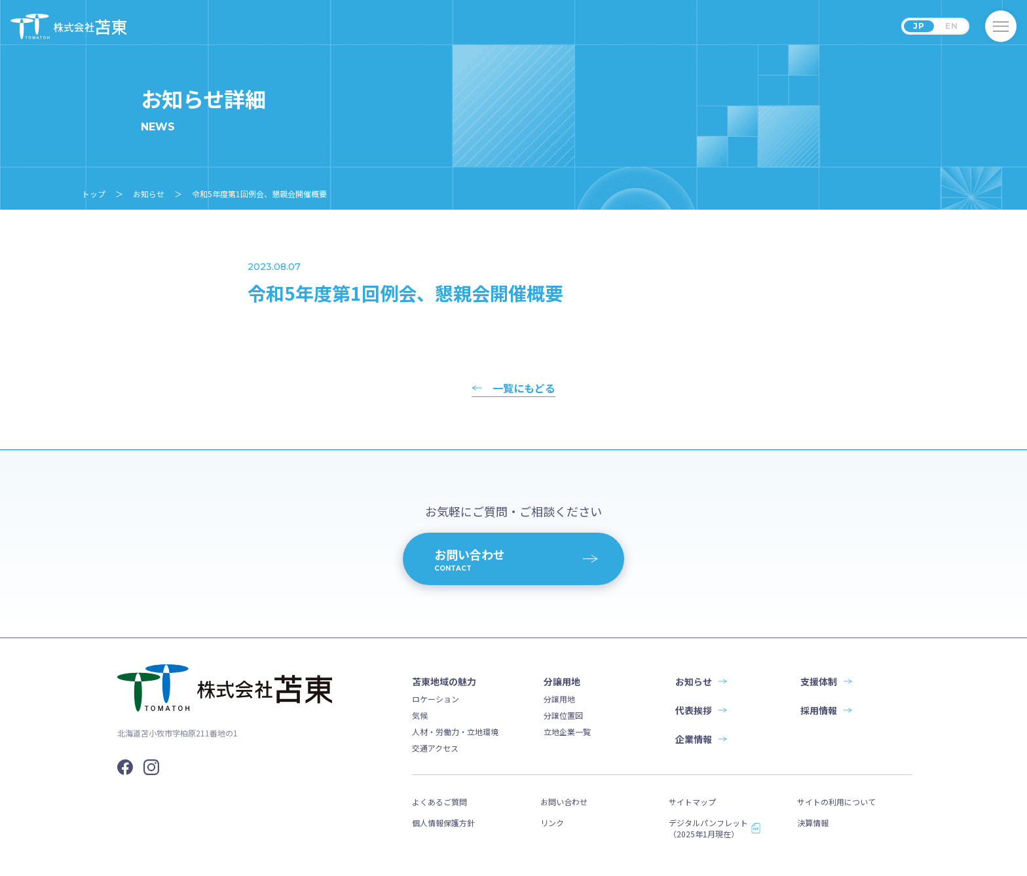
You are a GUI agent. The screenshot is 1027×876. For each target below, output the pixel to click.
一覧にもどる (524, 389)
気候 (420, 715)
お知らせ (693, 681)
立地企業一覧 (567, 731)
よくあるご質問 (439, 801)
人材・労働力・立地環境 (455, 731)
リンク (552, 822)
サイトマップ (692, 801)
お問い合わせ (564, 801)
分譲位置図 (563, 715)
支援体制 (818, 681)
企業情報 (693, 739)
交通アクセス (435, 747)
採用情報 (818, 710)
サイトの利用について (836, 801)
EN (951, 26)
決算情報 (813, 822)
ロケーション (435, 698)
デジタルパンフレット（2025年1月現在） (708, 828)
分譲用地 (559, 698)
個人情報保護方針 (443, 822)
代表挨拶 (693, 710)
